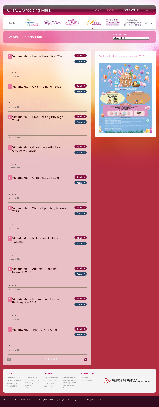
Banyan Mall (12, 383)
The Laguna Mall (13, 377)
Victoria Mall (12, 386)
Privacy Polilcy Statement (24, 400)
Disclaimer (7, 400)
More (148, 23)
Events (112, 10)
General (84, 377)
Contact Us (131, 10)
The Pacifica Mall (14, 380)
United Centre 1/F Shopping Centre (32, 381)
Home (97, 10)
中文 (147, 10)
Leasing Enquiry (87, 380)
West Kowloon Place (31, 386)
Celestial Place (31, 377)
